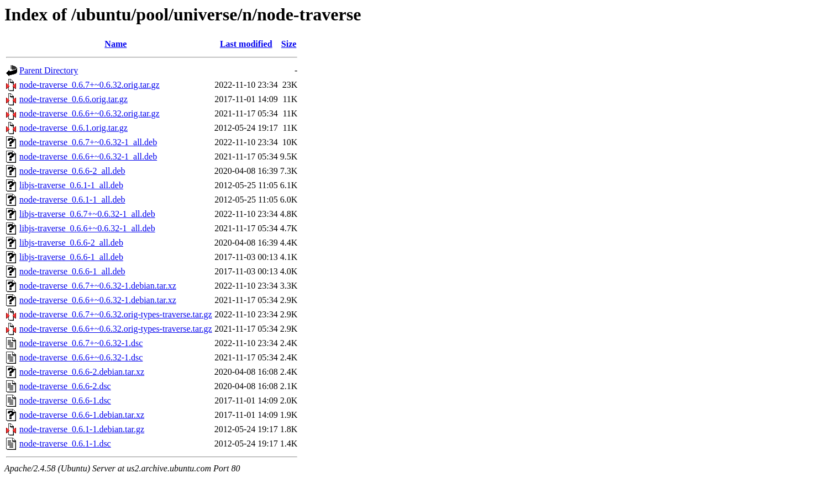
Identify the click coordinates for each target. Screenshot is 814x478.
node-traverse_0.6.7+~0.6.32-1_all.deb (88, 142)
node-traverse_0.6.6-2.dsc (65, 386)
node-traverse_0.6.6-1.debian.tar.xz (81, 414)
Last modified (246, 44)
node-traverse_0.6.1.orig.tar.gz (73, 127)
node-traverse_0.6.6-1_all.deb (72, 271)
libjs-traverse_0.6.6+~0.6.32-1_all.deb (87, 228)
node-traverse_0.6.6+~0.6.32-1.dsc (81, 357)
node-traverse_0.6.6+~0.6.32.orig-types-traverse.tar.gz (115, 328)
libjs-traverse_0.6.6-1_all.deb (71, 257)
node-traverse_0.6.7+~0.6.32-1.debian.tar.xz (97, 285)
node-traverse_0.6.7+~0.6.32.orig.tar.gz (89, 84)
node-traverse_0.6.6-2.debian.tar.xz (81, 371)
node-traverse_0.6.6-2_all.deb (72, 171)
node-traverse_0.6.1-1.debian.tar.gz (81, 429)
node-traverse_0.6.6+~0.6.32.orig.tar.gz (89, 113)
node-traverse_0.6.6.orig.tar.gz (73, 99)
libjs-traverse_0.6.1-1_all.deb (71, 185)
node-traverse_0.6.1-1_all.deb (72, 199)
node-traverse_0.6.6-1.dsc (65, 400)
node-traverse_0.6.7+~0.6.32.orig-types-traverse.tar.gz (115, 314)
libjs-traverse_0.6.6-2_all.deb (71, 242)
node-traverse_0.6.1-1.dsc (65, 443)
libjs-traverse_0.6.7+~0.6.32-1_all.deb (87, 214)
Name (115, 44)
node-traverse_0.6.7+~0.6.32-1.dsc (81, 343)
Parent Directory (48, 70)
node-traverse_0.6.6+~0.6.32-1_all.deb (88, 156)
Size (289, 44)
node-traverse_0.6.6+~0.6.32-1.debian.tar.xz (97, 300)
